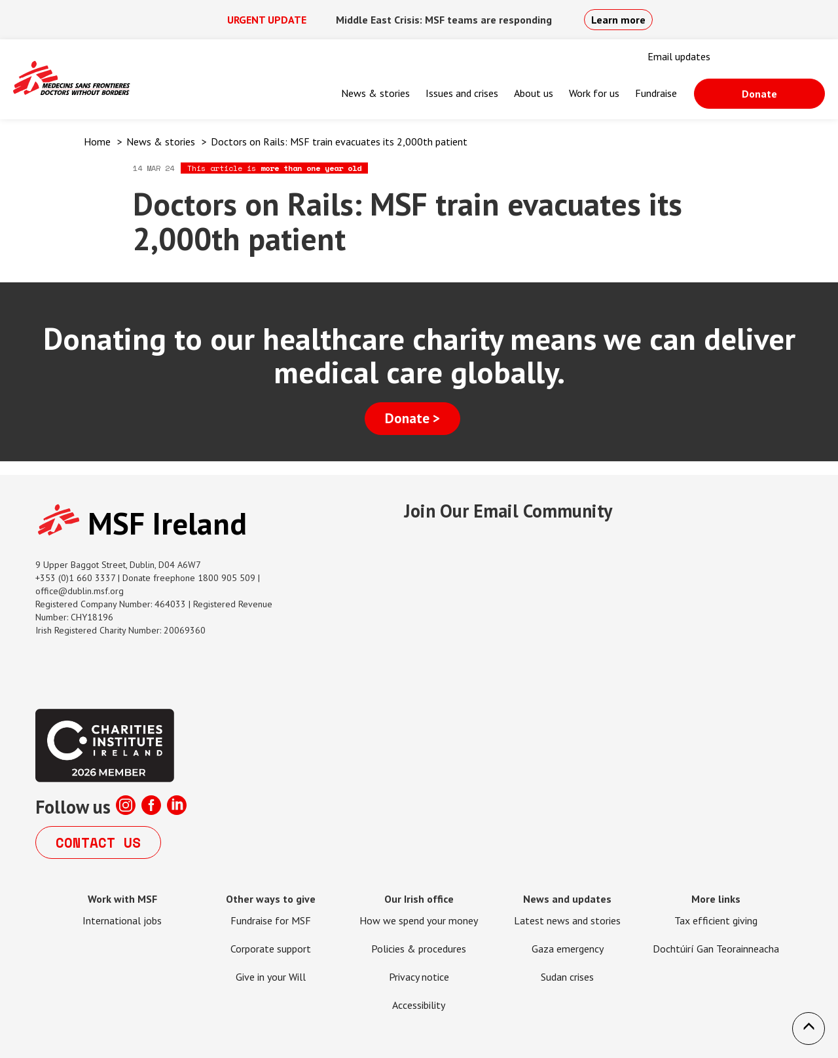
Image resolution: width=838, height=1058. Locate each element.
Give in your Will (271, 976)
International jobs (122, 920)
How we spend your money (418, 920)
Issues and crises (462, 93)
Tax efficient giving (715, 920)
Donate (759, 93)
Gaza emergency (568, 948)
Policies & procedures (418, 948)
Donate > (412, 418)
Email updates (678, 56)
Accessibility (418, 1004)
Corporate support (270, 948)
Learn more (618, 19)
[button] (808, 1028)
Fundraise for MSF (270, 920)
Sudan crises (567, 976)
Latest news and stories (567, 920)
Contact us (98, 842)
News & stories (375, 93)
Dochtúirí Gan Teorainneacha (716, 948)
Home (97, 141)
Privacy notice (419, 976)
